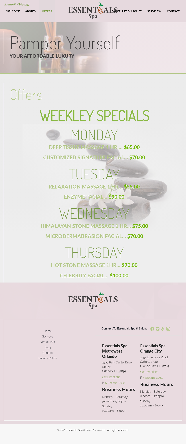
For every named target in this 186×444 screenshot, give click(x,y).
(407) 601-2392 (115, 382)
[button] (31, 11)
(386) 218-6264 (153, 377)
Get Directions (111, 377)
